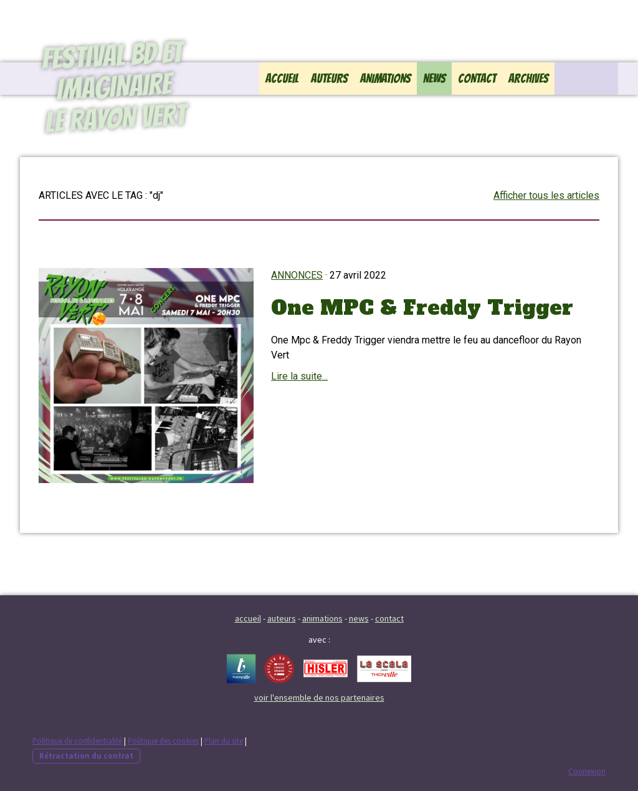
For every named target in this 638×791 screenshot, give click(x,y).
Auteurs (329, 78)
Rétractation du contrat (86, 755)
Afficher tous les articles (546, 195)
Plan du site (223, 740)
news (359, 618)
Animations (385, 78)
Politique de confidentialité (77, 740)
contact (389, 618)
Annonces (297, 275)
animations (322, 618)
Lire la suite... (299, 376)
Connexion (587, 771)
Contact (477, 78)
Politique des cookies (163, 740)
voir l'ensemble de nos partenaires (319, 697)
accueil (248, 618)
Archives (528, 78)
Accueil (281, 78)
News (434, 78)
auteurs (281, 618)
